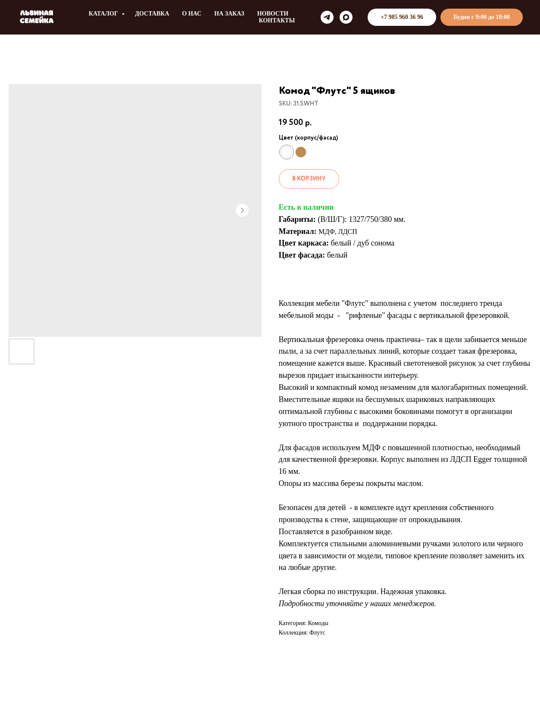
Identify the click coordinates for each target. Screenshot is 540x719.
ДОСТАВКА (152, 13)
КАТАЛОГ (104, 13)
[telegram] (327, 17)
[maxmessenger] (346, 17)
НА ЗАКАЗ (229, 13)
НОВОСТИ (273, 13)
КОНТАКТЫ (277, 20)
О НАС (192, 13)
